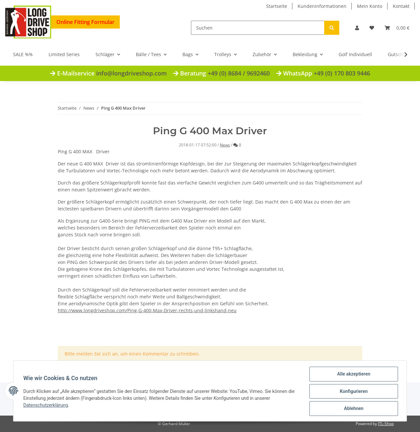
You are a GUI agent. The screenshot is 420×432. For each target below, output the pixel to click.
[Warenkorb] (397, 27)
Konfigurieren (353, 391)
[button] (357, 27)
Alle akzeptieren (352, 374)
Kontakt (401, 6)
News (225, 145)
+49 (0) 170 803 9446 (342, 73)
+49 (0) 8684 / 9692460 (239, 73)
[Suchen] (258, 28)
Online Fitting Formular (85, 22)
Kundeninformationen (322, 6)
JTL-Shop (386, 423)
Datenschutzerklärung (46, 405)
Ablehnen (353, 408)
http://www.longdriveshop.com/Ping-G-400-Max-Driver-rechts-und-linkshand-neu (147, 310)
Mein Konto (369, 6)
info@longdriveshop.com (131, 73)
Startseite (276, 6)
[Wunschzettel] (371, 27)
